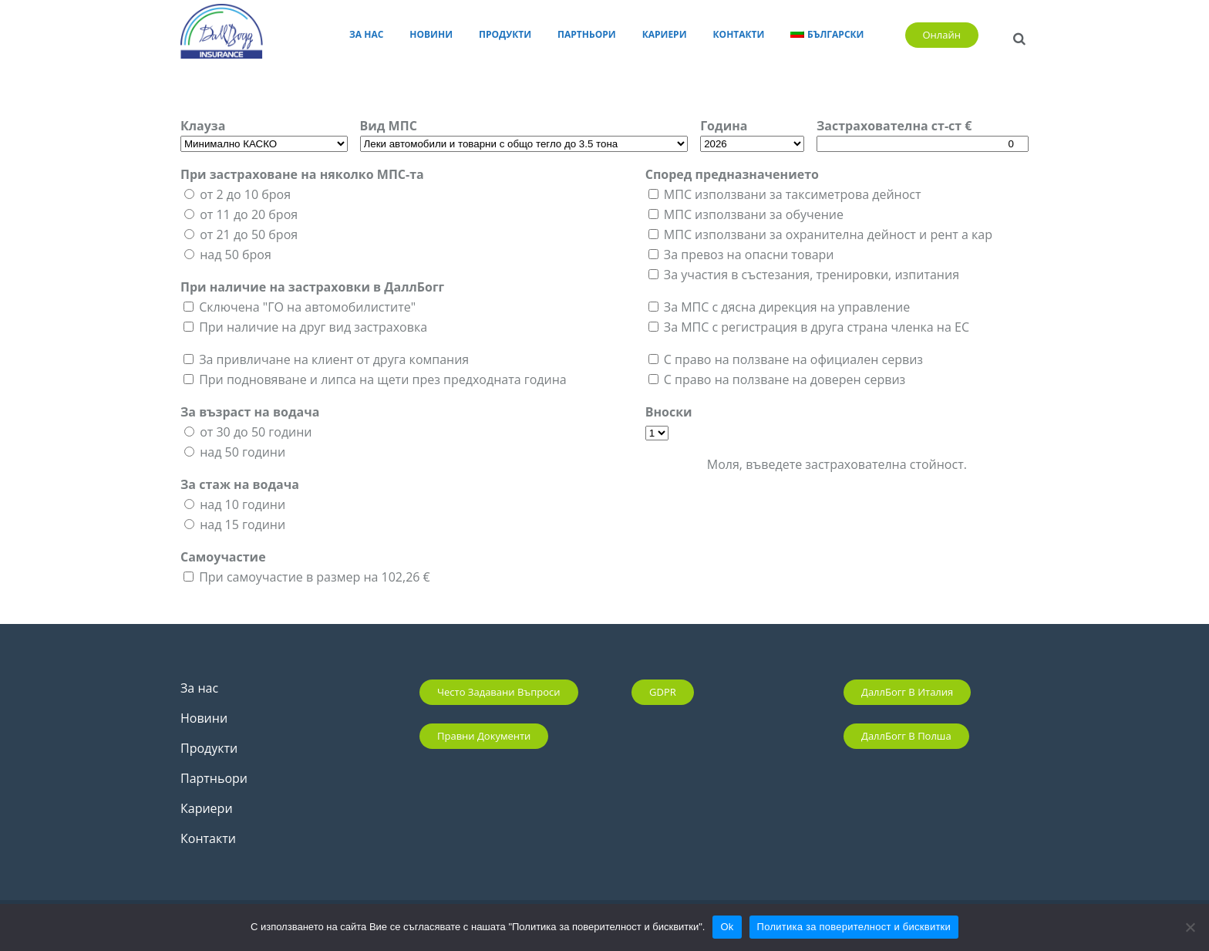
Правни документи (483, 736)
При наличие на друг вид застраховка (313, 327)
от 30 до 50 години (256, 431)
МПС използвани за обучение (754, 214)
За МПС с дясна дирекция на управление (787, 306)
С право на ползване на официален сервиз (793, 359)
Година (723, 125)
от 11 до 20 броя (249, 214)
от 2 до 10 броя (245, 194)
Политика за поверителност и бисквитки (854, 926)
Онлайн (942, 35)
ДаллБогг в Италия (907, 692)
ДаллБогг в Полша (906, 736)
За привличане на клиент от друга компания (334, 359)
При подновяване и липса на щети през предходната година (382, 379)
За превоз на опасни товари (749, 254)
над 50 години (242, 451)
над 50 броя (235, 254)
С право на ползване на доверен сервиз (785, 379)
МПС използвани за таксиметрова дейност (792, 194)
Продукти (208, 748)
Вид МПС (388, 125)
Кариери (206, 808)
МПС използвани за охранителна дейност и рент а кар (828, 234)
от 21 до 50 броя (249, 234)
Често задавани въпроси (499, 692)
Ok (726, 926)
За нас (199, 688)
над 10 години (242, 504)
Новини (203, 718)
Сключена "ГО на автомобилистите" (307, 306)
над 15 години (242, 524)
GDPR (662, 692)
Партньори (214, 778)
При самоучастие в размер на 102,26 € (314, 576)
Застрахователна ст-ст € (894, 125)
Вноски (668, 411)
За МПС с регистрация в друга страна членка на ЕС (816, 327)
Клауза (202, 125)
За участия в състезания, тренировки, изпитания (811, 274)
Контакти (208, 838)
